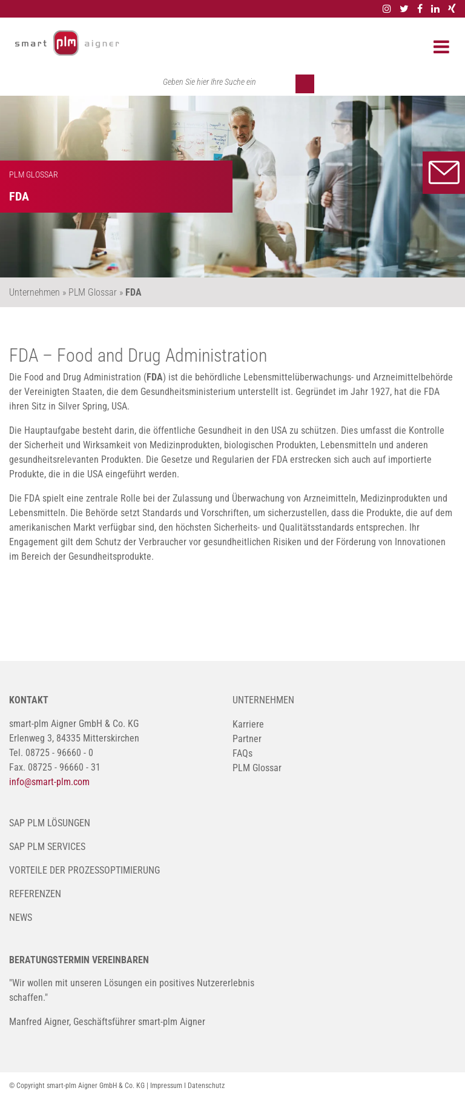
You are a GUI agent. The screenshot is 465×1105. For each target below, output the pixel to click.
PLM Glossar (257, 768)
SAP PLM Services (47, 846)
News (20, 917)
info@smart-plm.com (49, 782)
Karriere (248, 724)
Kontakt (444, 172)
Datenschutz (206, 1085)
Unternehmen (263, 700)
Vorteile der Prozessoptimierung (84, 870)
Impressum (166, 1085)
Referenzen (35, 894)
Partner (247, 739)
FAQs (242, 753)
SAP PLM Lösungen (49, 823)
